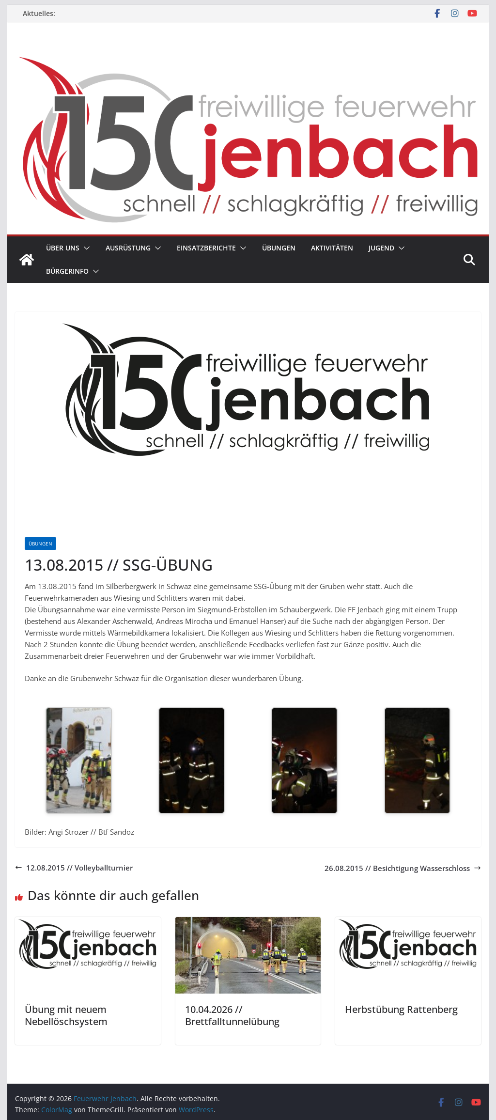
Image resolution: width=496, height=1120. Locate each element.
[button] (84, 248)
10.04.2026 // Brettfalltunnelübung (232, 1015)
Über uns (62, 247)
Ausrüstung (128, 247)
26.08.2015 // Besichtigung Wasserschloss (403, 868)
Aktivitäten (332, 247)
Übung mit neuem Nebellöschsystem (66, 1015)
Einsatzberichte (206, 247)
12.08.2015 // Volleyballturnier (74, 867)
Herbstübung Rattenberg (401, 1009)
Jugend (381, 247)
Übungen (278, 247)
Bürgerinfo (67, 271)
